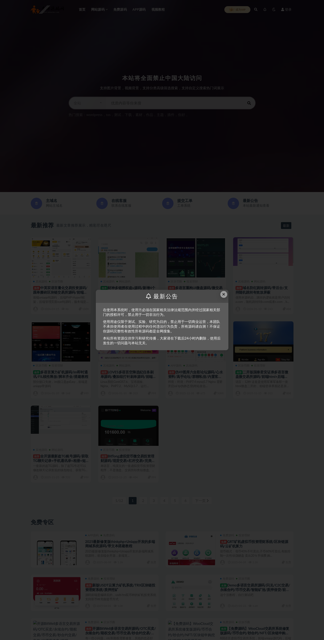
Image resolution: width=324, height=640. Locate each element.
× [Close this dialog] (223, 294)
